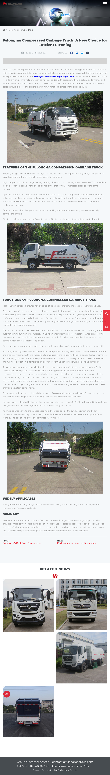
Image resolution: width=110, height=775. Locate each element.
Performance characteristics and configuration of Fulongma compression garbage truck (78, 543)
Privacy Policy (82, 766)
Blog (30, 30)
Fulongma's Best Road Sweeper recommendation (24, 543)
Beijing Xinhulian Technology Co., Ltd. (59, 770)
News (22, 30)
